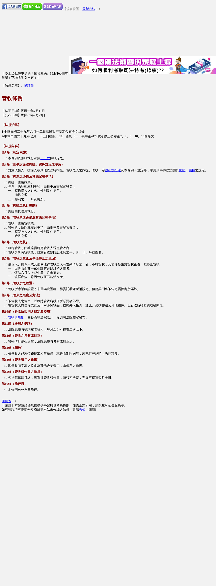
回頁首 (6, 401)
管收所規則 (16, 317)
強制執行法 (113, 170)
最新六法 (88, 9)
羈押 (192, 170)
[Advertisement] (38, 449)
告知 (82, 409)
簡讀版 (29, 85)
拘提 (182, 170)
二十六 (45, 158)
